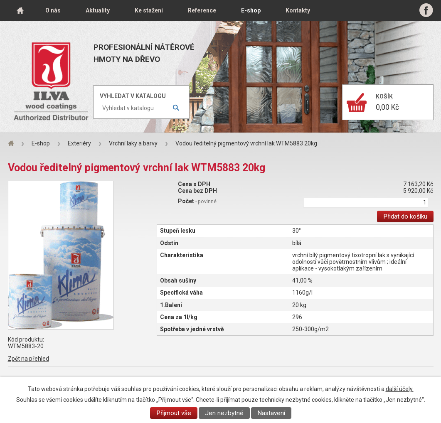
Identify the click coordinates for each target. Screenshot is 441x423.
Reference (202, 10)
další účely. (400, 389)
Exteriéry (79, 143)
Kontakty (298, 10)
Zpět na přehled (28, 358)
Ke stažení (149, 10)
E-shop (251, 10)
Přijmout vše (173, 413)
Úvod (20, 10)
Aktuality (98, 10)
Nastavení (271, 413)
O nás (53, 10)
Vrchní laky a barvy (133, 143)
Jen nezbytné (224, 413)
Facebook (426, 10)
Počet (197, 201)
